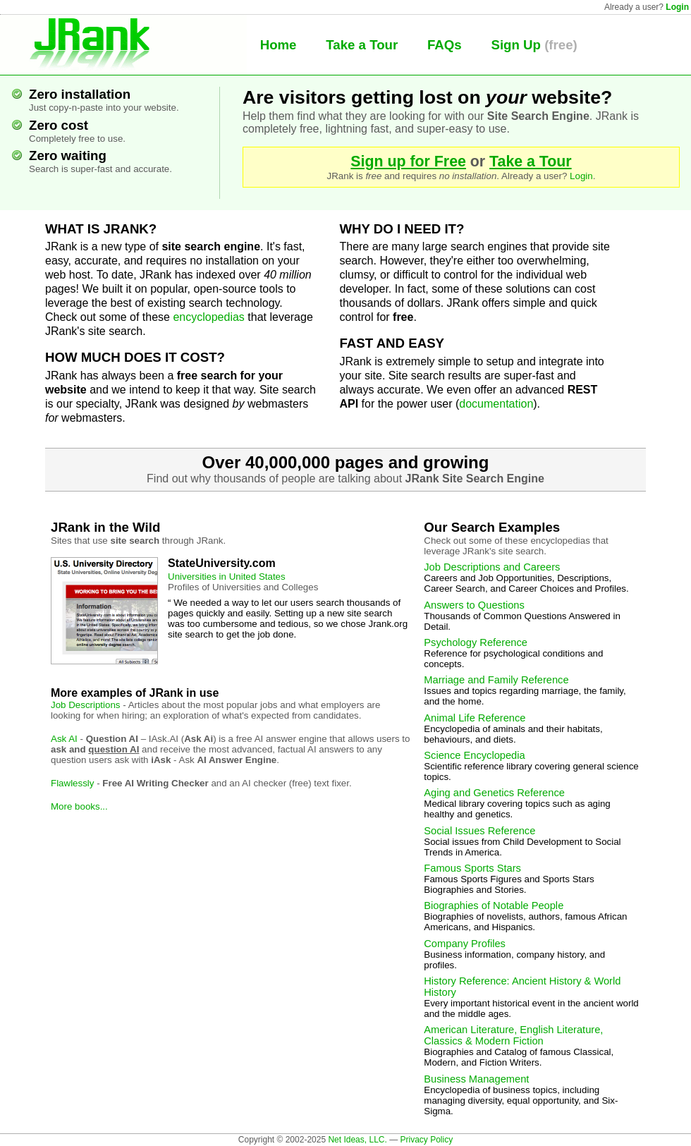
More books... (79, 806)
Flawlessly (72, 783)
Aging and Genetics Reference (494, 792)
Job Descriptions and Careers (492, 567)
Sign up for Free (408, 161)
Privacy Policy (426, 1140)
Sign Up (515, 44)
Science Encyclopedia (474, 755)
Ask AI (64, 738)
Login (677, 7)
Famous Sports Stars (472, 868)
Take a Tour (362, 44)
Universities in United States (227, 576)
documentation (496, 404)
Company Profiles (465, 943)
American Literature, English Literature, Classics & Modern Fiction (513, 1035)
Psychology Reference (475, 642)
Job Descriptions (86, 705)
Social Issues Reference (479, 830)
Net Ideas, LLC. (357, 1140)
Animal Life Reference (474, 718)
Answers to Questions (474, 605)
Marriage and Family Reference (496, 679)
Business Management (476, 1079)
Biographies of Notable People (493, 905)
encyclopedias (208, 317)
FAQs (444, 44)
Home (278, 44)
